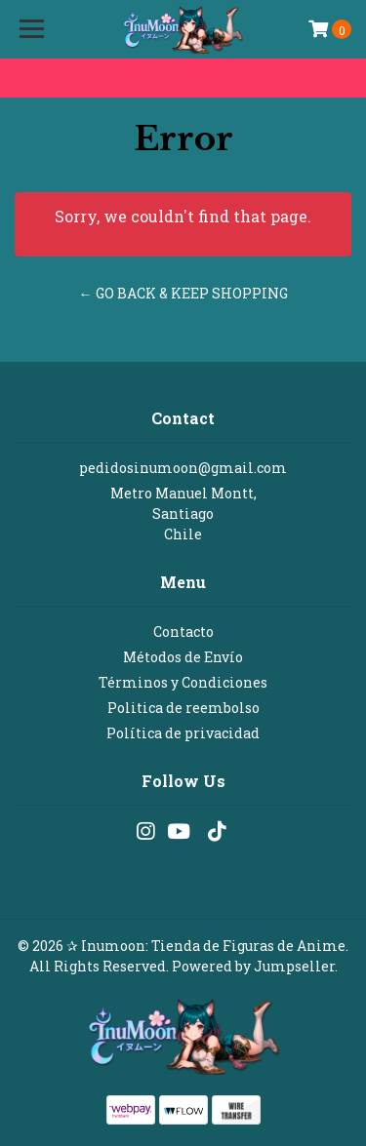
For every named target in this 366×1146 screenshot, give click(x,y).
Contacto (183, 631)
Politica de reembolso (183, 707)
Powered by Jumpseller (253, 966)
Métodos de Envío (183, 657)
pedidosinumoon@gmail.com (183, 467)
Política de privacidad (183, 733)
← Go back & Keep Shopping (183, 293)
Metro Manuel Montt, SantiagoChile (183, 513)
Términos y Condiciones (183, 682)
